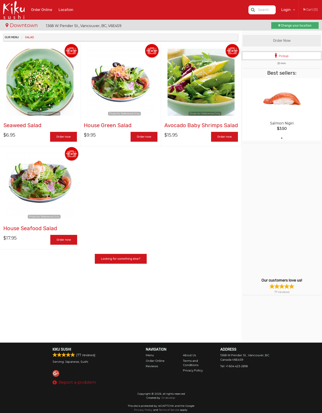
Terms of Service (169, 409)
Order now (63, 136)
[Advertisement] (271, 210)
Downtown (22, 25)
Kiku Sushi (62, 349)
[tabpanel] (282, 109)
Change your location (294, 25)
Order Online (41, 10)
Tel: (234, 366)
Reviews (152, 366)
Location (66, 10)
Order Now (282, 40)
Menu (150, 355)
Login (286, 10)
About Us (189, 355)
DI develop (168, 397)
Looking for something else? (120, 258)
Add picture (71, 50)
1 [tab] (282, 138)
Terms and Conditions (190, 363)
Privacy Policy (193, 370)
